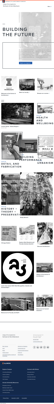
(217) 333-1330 (35, 339)
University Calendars (31, 377)
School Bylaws (20, 354)
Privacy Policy (6, 398)
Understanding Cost (21, 348)
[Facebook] (34, 347)
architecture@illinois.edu (37, 341)
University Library (6, 392)
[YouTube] (48, 347)
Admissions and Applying (22, 346)
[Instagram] (44, 347)
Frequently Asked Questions (23, 350)
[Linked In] (37, 347)
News (4, 348)
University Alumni (30, 372)
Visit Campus (5, 379)
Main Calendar (5, 346)
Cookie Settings (3, 403)
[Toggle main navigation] (49, 6)
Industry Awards (5, 352)
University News (6, 377)
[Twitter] (41, 347)
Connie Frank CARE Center (8, 390)
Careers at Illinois (6, 374)
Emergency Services (7, 385)
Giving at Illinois (30, 374)
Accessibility (24, 398)
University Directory (31, 379)
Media (4, 350)
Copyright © (15, 398)
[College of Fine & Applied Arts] (13, 4)
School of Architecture (11, 6)
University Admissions (7, 372)
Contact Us (20, 352)
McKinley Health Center (7, 387)
